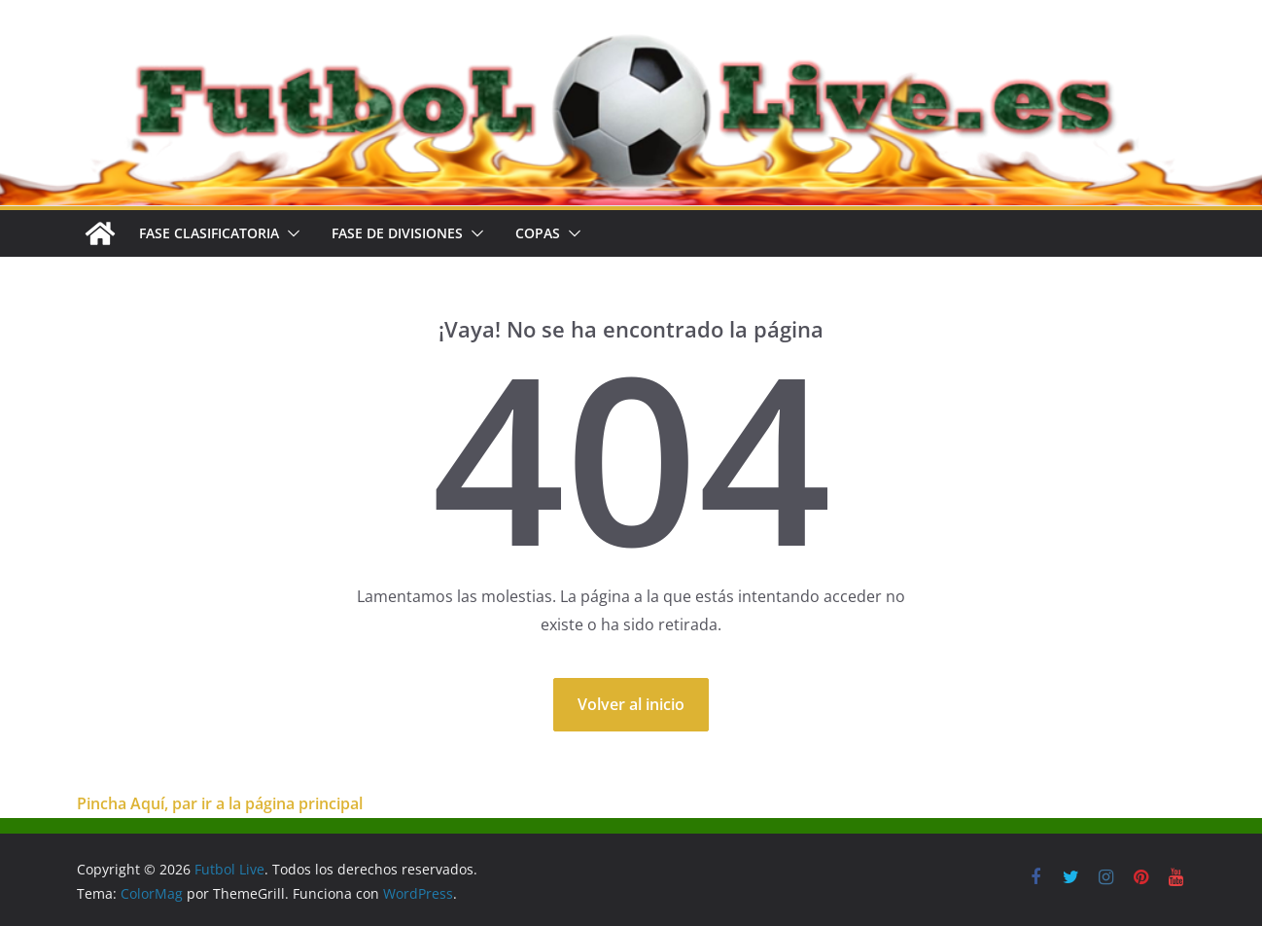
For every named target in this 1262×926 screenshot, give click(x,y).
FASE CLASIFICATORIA (209, 233)
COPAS (537, 233)
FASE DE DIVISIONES (397, 233)
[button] (289, 233)
